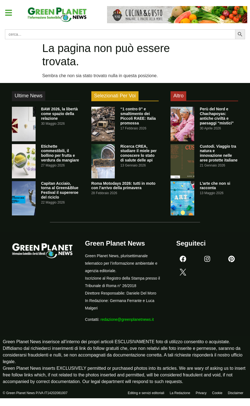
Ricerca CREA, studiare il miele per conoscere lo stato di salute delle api (138, 153)
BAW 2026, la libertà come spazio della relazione (59, 114)
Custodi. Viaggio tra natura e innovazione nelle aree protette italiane (219, 153)
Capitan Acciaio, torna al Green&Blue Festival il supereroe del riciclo (59, 190)
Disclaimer (235, 394)
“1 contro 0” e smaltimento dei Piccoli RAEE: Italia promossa (138, 116)
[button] (9, 13)
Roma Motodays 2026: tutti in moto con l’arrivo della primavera (123, 185)
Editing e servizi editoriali (146, 394)
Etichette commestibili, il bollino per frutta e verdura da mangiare (60, 153)
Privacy (201, 394)
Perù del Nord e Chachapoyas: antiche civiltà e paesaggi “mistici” (217, 116)
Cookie (217, 394)
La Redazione (180, 394)
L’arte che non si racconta (215, 185)
